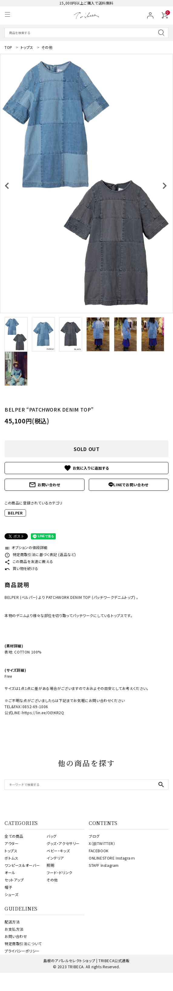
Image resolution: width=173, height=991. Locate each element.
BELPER (15, 512)
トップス (11, 850)
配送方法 (12, 921)
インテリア (55, 857)
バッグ (52, 836)
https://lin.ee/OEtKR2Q (43, 712)
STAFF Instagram (104, 865)
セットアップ (14, 879)
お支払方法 (14, 929)
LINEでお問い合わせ (128, 484)
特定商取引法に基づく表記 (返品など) (40, 554)
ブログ (94, 836)
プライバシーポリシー (22, 950)
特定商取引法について (23, 943)
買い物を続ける (21, 568)
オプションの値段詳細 (26, 547)
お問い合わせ (44, 484)
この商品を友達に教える (29, 561)
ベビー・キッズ (58, 850)
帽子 (8, 887)
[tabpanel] (86, 184)
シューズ (11, 894)
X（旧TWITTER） (102, 843)
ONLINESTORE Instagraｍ (112, 857)
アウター (11, 843)
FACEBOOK (98, 850)
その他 (52, 879)
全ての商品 (14, 836)
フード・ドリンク (59, 872)
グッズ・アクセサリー (63, 843)
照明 (50, 865)
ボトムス (11, 857)
